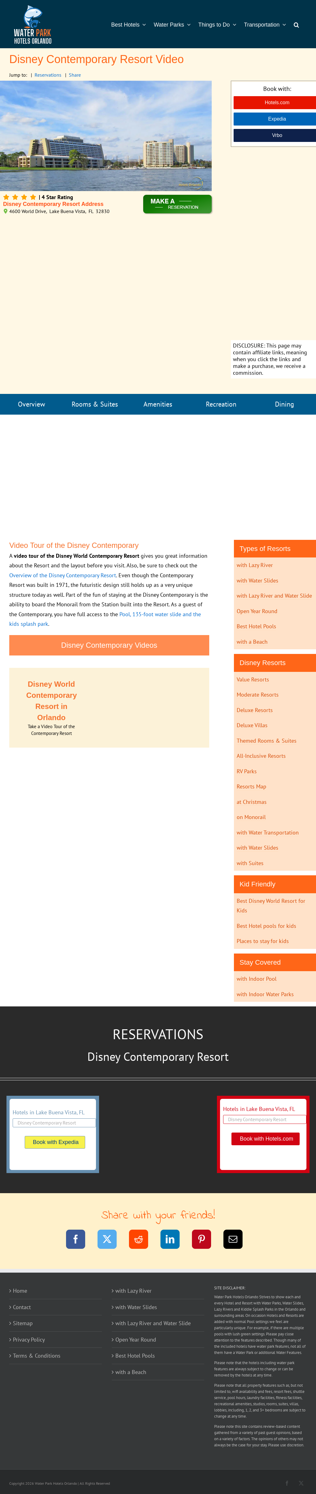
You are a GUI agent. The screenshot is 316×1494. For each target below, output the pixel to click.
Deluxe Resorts (255, 710)
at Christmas (252, 801)
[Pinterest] (205, 1240)
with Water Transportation (268, 832)
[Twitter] (111, 1240)
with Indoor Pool (256, 978)
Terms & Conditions (36, 1355)
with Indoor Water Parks (265, 994)
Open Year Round (257, 611)
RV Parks (247, 771)
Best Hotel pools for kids (266, 925)
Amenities (157, 404)
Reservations (48, 75)
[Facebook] (79, 1240)
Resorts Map (251, 786)
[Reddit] (142, 1240)
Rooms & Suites (95, 404)
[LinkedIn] (174, 1240)
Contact (22, 1307)
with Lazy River (255, 565)
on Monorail (251, 817)
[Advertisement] (277, 244)
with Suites (250, 863)
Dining (284, 404)
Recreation (221, 404)
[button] (296, 24)
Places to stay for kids (263, 941)
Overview (31, 404)
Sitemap (23, 1323)
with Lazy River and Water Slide (274, 595)
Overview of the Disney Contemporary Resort (62, 575)
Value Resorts (253, 679)
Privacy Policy (29, 1339)
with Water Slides (257, 580)
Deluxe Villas (252, 725)
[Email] (237, 1240)
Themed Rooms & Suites (267, 740)
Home (20, 1290)
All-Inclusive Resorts (261, 755)
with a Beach (252, 641)
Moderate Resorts (258, 694)
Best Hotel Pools (256, 626)
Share (75, 75)
